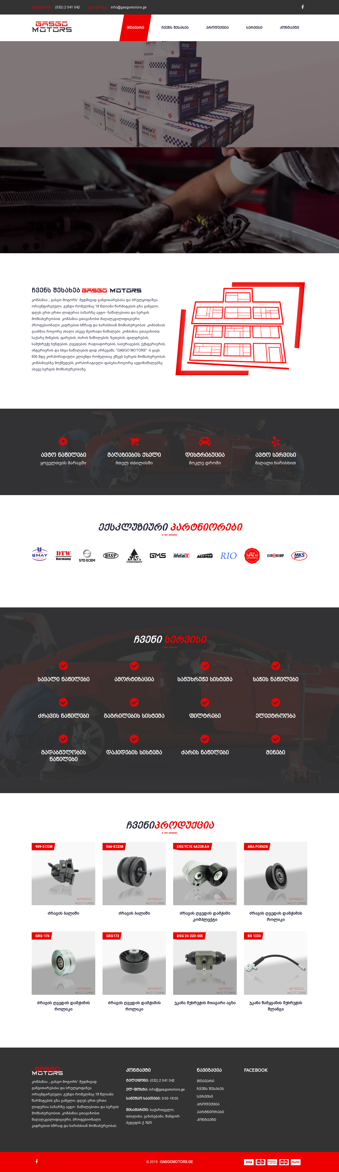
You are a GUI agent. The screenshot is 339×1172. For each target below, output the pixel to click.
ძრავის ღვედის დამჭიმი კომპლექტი (205, 916)
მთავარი (135, 28)
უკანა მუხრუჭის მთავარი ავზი (205, 1002)
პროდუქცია (217, 28)
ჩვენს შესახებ (175, 28)
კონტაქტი (289, 28)
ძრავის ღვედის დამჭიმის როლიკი (275, 916)
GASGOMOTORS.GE (176, 1162)
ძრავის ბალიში (63, 913)
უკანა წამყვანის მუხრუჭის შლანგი (275, 1005)
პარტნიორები (210, 1112)
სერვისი (254, 28)
